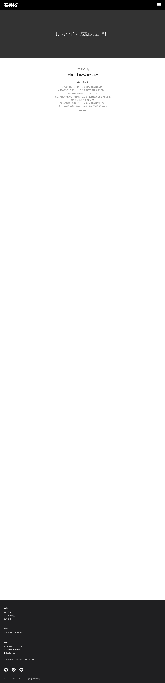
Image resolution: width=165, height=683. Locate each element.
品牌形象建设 (9, 615)
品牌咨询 (7, 612)
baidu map (10, 653)
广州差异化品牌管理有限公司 (15, 632)
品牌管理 (7, 619)
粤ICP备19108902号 (34, 679)
